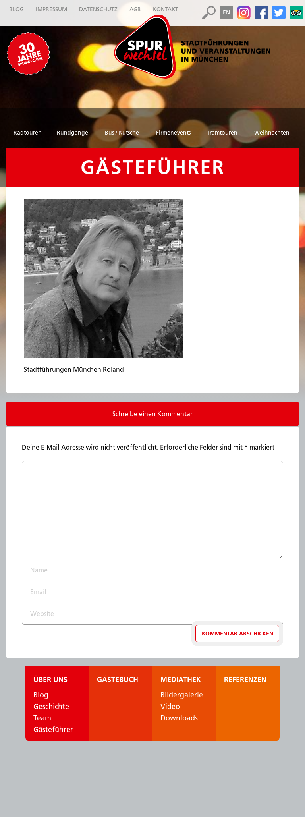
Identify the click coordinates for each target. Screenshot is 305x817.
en (226, 12)
